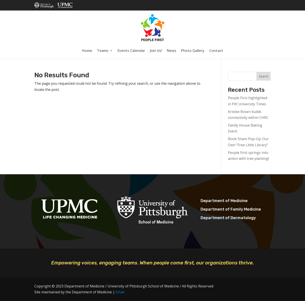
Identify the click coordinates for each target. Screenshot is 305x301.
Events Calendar (131, 50)
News (171, 50)
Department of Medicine (224, 200)
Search (263, 76)
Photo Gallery (193, 50)
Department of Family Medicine (231, 209)
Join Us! (156, 50)
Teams (102, 50)
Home (87, 50)
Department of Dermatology (228, 217)
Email (120, 292)
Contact (216, 50)
